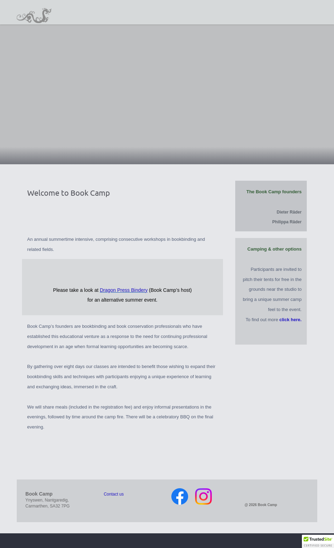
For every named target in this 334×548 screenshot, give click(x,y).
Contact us (114, 494)
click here (290, 319)
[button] (318, 541)
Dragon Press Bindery (124, 290)
